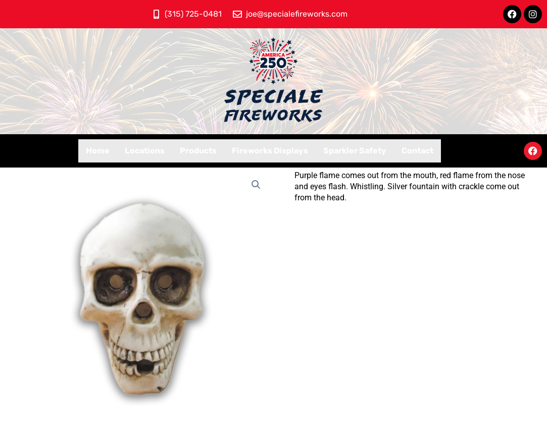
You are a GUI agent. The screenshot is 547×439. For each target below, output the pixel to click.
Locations (145, 150)
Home (98, 150)
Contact (417, 150)
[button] (256, 185)
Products (198, 150)
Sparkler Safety (354, 150)
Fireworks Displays (270, 150)
